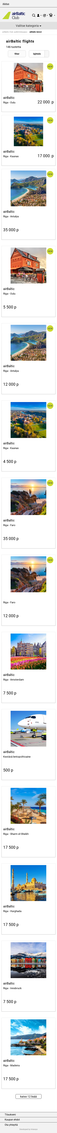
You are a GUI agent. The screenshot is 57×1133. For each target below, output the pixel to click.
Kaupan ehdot (12, 1119)
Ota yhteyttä (11, 1125)
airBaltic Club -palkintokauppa (14, 32)
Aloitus (6, 4)
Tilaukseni (10, 1114)
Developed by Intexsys (28, 1129)
